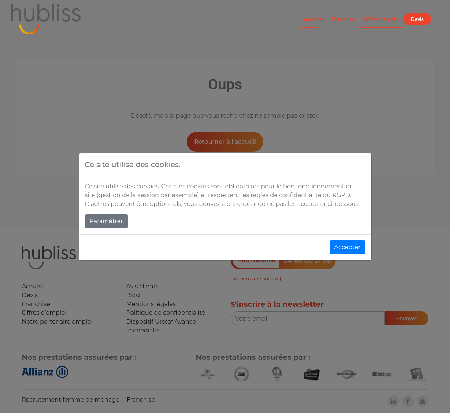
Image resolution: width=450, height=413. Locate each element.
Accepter (347, 247)
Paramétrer (106, 221)
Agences (314, 19)
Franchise (343, 19)
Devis (417, 19)
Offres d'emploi (381, 19)
